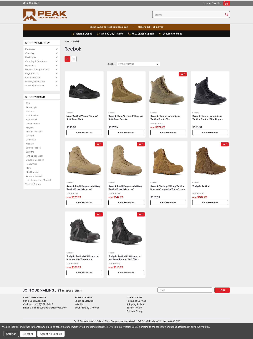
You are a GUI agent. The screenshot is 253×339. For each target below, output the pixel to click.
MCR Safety (32, 171)
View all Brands (33, 184)
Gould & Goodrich (35, 159)
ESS (28, 103)
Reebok (76, 41)
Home (67, 41)
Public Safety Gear (34, 85)
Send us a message (34, 301)
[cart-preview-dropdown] (226, 3)
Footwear (30, 49)
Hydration (30, 65)
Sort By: (111, 64)
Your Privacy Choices (87, 307)
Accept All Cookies (51, 334)
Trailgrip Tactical (201, 186)
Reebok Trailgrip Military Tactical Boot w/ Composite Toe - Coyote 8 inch (167, 189)
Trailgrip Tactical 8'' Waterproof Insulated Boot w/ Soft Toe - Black (124, 259)
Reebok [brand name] (69, 112)
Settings (11, 334)
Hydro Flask (31, 119)
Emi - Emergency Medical (38, 180)
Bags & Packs (32, 73)
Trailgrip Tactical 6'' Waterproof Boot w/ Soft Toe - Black (82, 258)
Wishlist (79, 304)
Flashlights (30, 57)
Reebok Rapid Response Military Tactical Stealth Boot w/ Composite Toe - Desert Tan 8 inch (125, 191)
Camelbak (31, 139)
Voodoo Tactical (34, 176)
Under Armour (33, 123)
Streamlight (32, 107)
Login (205, 3)
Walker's (30, 135)
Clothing (29, 53)
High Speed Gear (34, 155)
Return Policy (134, 307)
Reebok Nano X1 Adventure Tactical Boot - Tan (165, 118)
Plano (28, 167)
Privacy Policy (134, 311)
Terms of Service (136, 301)
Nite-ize (30, 143)
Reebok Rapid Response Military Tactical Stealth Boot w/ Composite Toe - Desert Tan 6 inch (83, 191)
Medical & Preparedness (37, 69)
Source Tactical (33, 147)
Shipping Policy (135, 304)
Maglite (29, 127)
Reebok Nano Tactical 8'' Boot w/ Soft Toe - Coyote (125, 118)
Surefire (30, 151)
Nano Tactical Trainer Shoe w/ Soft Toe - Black (82, 118)
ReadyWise (31, 163)
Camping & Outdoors (36, 61)
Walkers (30, 111)
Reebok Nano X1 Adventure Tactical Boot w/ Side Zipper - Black (207, 119)
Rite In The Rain (34, 131)
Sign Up (216, 3)
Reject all (28, 334)
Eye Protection (32, 77)
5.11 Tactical (32, 115)
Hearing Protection (35, 81)
